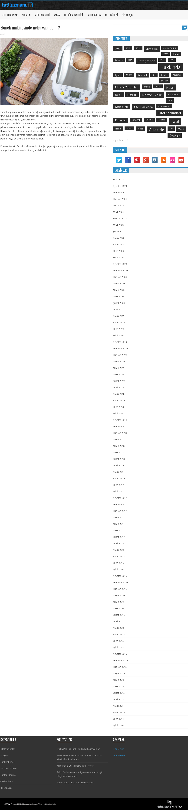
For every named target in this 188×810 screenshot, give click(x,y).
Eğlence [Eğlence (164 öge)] (119, 59)
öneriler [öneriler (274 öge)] (174, 136)
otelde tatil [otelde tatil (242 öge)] (121, 107)
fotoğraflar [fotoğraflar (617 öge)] (146, 60)
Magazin (26, 15)
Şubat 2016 (119, 614)
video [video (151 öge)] (140, 128)
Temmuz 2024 (120, 192)
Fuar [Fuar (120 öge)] (162, 59)
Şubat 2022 (119, 231)
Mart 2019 (118, 374)
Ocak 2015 (118, 699)
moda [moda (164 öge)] (147, 86)
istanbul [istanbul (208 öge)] (142, 75)
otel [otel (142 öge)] (170, 100)
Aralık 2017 (119, 471)
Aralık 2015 (119, 627)
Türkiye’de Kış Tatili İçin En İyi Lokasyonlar (78, 748)
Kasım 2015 (119, 634)
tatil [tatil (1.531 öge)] (175, 121)
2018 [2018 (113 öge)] (128, 48)
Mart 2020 (118, 296)
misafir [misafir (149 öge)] (164, 80)
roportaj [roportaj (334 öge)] (120, 120)
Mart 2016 (118, 608)
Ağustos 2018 (120, 419)
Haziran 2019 (120, 354)
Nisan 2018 (119, 445)
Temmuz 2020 (120, 270)
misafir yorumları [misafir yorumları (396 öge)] (127, 87)
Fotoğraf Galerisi (73, 15)
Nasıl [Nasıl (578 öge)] (170, 87)
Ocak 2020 (118, 309)
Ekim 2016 (118, 562)
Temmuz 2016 (120, 582)
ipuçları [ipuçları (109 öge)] (129, 75)
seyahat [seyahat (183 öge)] (136, 119)
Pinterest (137, 160)
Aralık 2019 (119, 315)
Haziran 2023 (120, 218)
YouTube (181, 160)
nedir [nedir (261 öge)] (118, 94)
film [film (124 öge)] (130, 59)
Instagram (155, 160)
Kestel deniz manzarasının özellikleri (75, 782)
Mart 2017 (118, 530)
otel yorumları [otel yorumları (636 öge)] (169, 113)
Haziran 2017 (120, 510)
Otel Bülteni (111, 15)
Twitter (119, 160)
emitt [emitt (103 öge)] (165, 53)
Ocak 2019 (118, 387)
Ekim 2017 (118, 484)
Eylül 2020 (118, 257)
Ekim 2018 (118, 406)
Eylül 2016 (118, 569)
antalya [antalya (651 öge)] (152, 49)
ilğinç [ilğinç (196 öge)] (118, 75)
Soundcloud (163, 160)
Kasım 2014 (119, 712)
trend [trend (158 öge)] (118, 128)
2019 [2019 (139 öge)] (138, 48)
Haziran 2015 (120, 666)
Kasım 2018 (119, 400)
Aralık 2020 (119, 237)
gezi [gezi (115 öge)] (172, 59)
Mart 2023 (118, 224)
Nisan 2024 (119, 205)
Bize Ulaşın (127, 15)
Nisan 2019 (119, 367)
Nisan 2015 (119, 679)
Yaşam (57, 15)
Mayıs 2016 (119, 595)
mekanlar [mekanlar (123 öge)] (177, 75)
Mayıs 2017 (119, 517)
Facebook (128, 160)
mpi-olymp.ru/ (120, 140)
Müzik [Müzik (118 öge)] (158, 86)
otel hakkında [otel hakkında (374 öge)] (143, 107)
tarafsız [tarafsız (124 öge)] (161, 119)
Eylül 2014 (118, 725)
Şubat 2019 (119, 380)
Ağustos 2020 (120, 263)
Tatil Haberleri (42, 15)
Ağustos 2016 (120, 575)
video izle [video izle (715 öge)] (156, 129)
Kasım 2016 (119, 556)
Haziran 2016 (120, 588)
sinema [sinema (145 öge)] (149, 119)
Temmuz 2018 (120, 426)
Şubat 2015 (119, 692)
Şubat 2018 (119, 458)
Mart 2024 (118, 211)
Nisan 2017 (119, 523)
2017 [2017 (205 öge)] (117, 48)
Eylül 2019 (118, 335)
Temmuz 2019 (120, 348)
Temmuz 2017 (120, 504)
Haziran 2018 (120, 432)
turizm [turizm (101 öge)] (129, 128)
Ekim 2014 (118, 718)
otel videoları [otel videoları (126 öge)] (164, 106)
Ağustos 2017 (120, 497)
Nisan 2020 (119, 289)
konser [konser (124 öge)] (164, 75)
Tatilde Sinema (94, 15)
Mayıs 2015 (119, 673)
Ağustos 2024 (120, 185)
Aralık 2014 (119, 705)
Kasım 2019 (119, 322)
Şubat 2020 (119, 302)
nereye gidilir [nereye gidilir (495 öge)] (152, 95)
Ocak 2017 (118, 543)
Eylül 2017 (118, 491)
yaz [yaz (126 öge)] (171, 128)
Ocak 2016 (118, 621)
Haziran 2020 (120, 276)
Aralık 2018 (119, 393)
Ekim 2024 (118, 179)
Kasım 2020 (119, 244)
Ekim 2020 (118, 250)
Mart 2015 (118, 686)
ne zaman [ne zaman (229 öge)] (173, 94)
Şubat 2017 (119, 536)
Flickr (172, 160)
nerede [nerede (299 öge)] (132, 95)
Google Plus (146, 160)
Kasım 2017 (119, 478)
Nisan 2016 (119, 601)
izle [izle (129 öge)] (153, 75)
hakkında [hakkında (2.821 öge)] (170, 67)
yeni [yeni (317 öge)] (181, 129)
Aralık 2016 (119, 549)
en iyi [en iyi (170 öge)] (175, 53)
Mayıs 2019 (119, 361)
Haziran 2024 (120, 198)
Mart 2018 (118, 452)
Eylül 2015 (118, 647)
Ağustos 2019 (120, 341)
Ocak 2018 (118, 465)
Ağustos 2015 (120, 653)
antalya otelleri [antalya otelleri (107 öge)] (169, 48)
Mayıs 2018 (119, 439)
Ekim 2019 (118, 328)
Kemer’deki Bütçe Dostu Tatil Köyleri (75, 765)
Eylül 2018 (118, 413)
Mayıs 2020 (119, 283)
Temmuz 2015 (120, 660)
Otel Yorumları (10, 15)
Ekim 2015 (118, 640)
